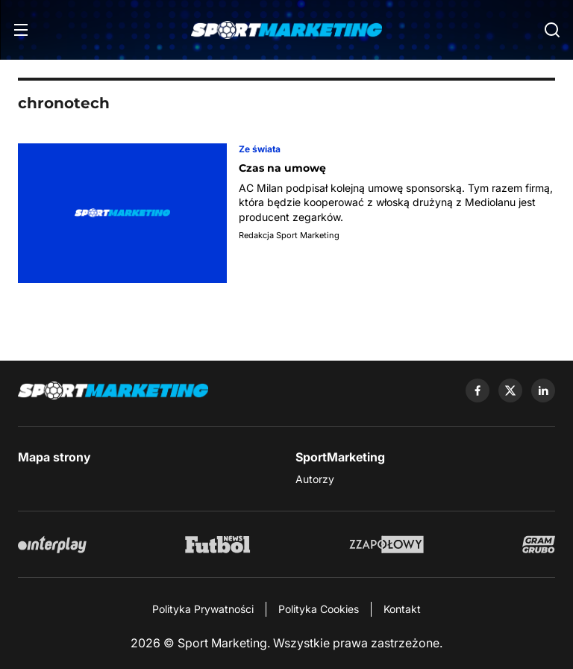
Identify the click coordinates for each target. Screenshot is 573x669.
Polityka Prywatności (203, 609)
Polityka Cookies (318, 609)
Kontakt (402, 609)
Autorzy (314, 479)
